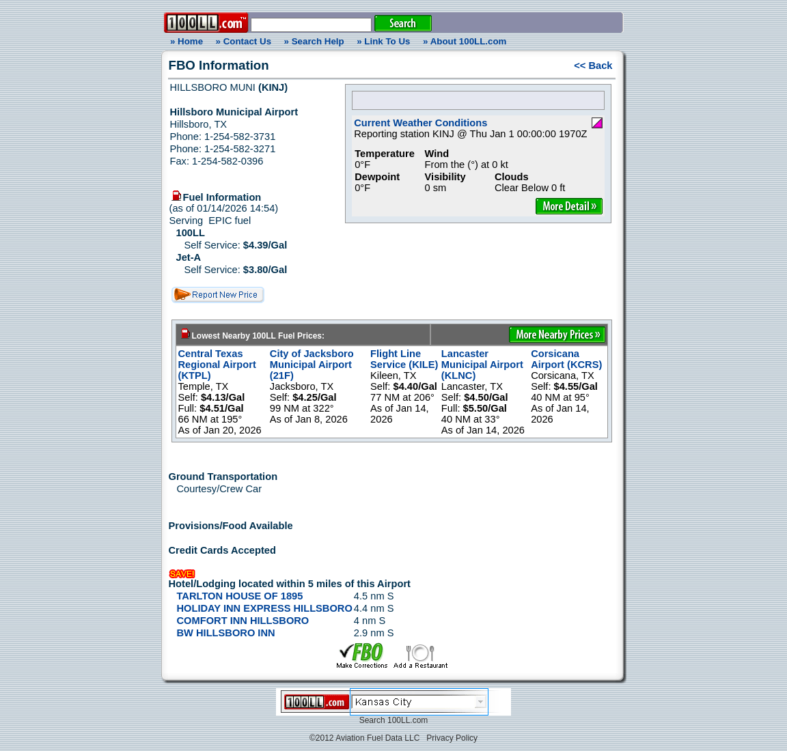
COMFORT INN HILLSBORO (243, 620)
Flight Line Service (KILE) (404, 359)
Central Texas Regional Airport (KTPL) (217, 364)
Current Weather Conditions (420, 122)
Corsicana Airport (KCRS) (566, 359)
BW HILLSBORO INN (226, 632)
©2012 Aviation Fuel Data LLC (364, 738)
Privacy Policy (452, 738)
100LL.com (407, 720)
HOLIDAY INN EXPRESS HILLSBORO (265, 608)
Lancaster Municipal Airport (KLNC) (482, 364)
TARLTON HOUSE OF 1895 (240, 596)
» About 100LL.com (464, 41)
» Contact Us (243, 41)
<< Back (593, 65)
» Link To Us (383, 41)
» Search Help (314, 41)
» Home (184, 41)
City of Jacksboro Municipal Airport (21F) (312, 364)
